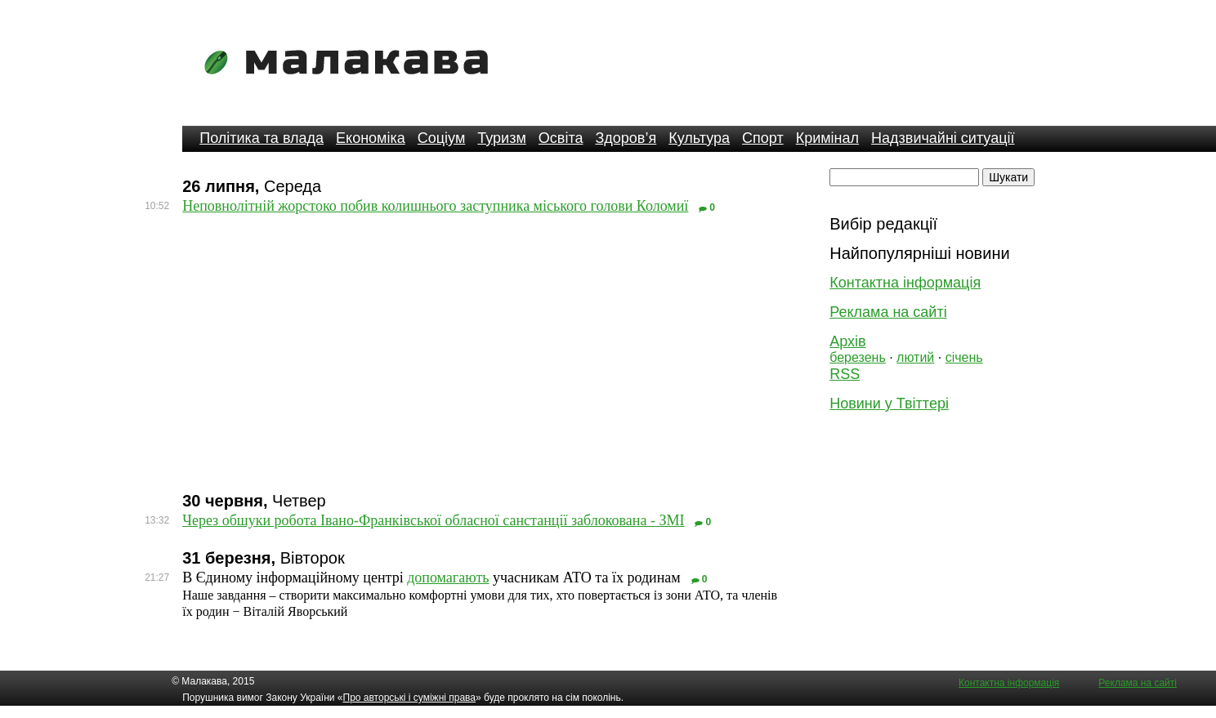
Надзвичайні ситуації (942, 138)
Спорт (763, 138)
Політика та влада (261, 138)
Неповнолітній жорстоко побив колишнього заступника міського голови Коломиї (435, 206)
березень (857, 357)
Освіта (561, 138)
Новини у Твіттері (889, 403)
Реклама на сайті (887, 312)
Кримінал (827, 138)
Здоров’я (625, 138)
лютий (915, 357)
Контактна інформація (905, 282)
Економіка (370, 138)
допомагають (448, 577)
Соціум (442, 138)
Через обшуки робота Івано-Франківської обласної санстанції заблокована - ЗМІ (433, 520)
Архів (847, 341)
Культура (699, 138)
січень (964, 357)
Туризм (501, 138)
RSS (844, 374)
